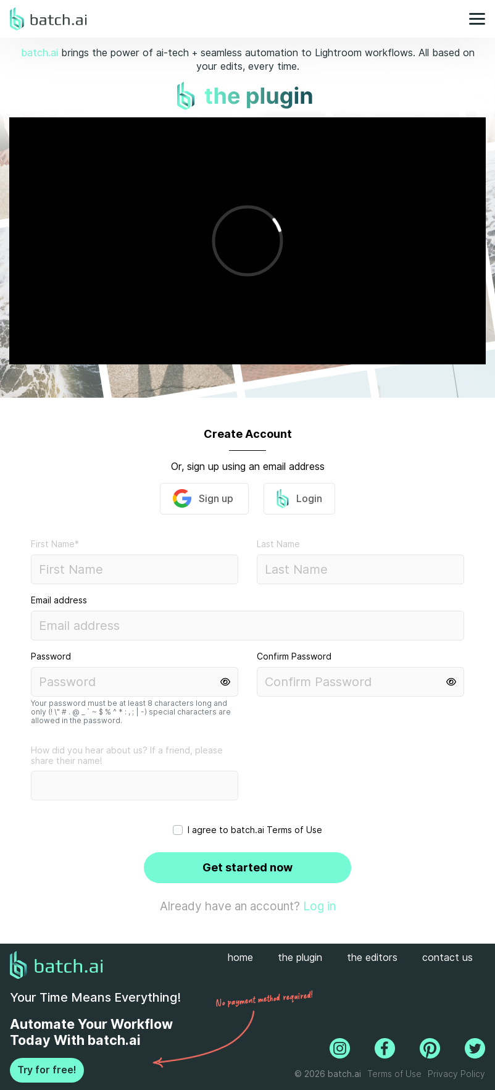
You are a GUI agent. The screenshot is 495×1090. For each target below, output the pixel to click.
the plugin (300, 957)
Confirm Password (294, 656)
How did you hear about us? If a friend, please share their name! (127, 755)
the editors (372, 957)
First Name (55, 544)
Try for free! (47, 1070)
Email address (59, 600)
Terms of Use (294, 830)
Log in (319, 906)
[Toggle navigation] (473, 18)
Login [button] (299, 498)
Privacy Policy (456, 1074)
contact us (447, 957)
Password (51, 656)
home (240, 957)
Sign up (204, 498)
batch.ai (39, 53)
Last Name (278, 544)
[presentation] (329, 783)
